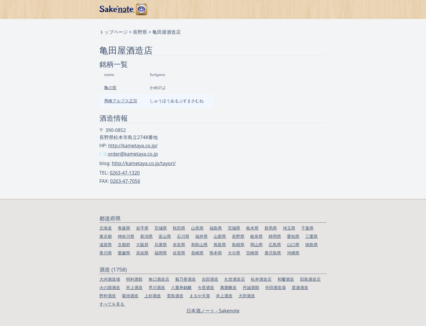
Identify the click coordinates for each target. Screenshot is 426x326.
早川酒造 (157, 287)
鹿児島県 (272, 253)
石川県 (183, 236)
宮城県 (160, 228)
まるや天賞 (199, 295)
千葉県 (307, 228)
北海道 (105, 228)
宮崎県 (252, 253)
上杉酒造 (152, 295)
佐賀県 (179, 253)
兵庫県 (160, 244)
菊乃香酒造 (185, 279)
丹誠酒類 (251, 287)
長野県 (140, 32)
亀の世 (110, 87)
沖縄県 (293, 253)
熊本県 (215, 253)
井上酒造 (134, 287)
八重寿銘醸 (181, 287)
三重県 (311, 236)
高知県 (142, 253)
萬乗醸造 (228, 287)
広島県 (275, 244)
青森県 (124, 228)
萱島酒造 (175, 295)
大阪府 (142, 244)
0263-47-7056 (125, 181)
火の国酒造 (109, 287)
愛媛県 (124, 253)
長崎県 (197, 253)
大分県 (234, 253)
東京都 (105, 236)
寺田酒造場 (275, 287)
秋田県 (179, 228)
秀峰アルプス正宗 (120, 101)
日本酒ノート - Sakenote (212, 310)
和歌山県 (199, 244)
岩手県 (142, 228)
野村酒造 (107, 295)
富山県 (165, 236)
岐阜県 (256, 236)
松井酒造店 (261, 279)
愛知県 (293, 236)
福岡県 (160, 253)
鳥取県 (220, 244)
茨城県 (234, 228)
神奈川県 (126, 236)
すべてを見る (112, 304)
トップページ (113, 32)
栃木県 (252, 228)
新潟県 (146, 236)
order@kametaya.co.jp (133, 154)
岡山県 (256, 244)
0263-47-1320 (125, 173)
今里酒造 (206, 287)
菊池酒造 (130, 295)
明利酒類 (134, 279)
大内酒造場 (109, 279)
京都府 (124, 244)
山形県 (197, 228)
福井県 (201, 236)
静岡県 (275, 236)
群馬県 (270, 228)
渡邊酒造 (300, 287)
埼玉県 (289, 228)
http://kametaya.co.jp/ (133, 145)
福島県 (215, 228)
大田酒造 (246, 295)
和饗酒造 (285, 279)
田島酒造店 (310, 279)
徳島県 (311, 244)
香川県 (105, 253)
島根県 (238, 244)
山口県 (293, 244)
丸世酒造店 (234, 279)
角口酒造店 (159, 279)
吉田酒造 (210, 279)
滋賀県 (105, 244)
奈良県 (179, 244)
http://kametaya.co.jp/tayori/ (144, 163)
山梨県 (220, 236)
